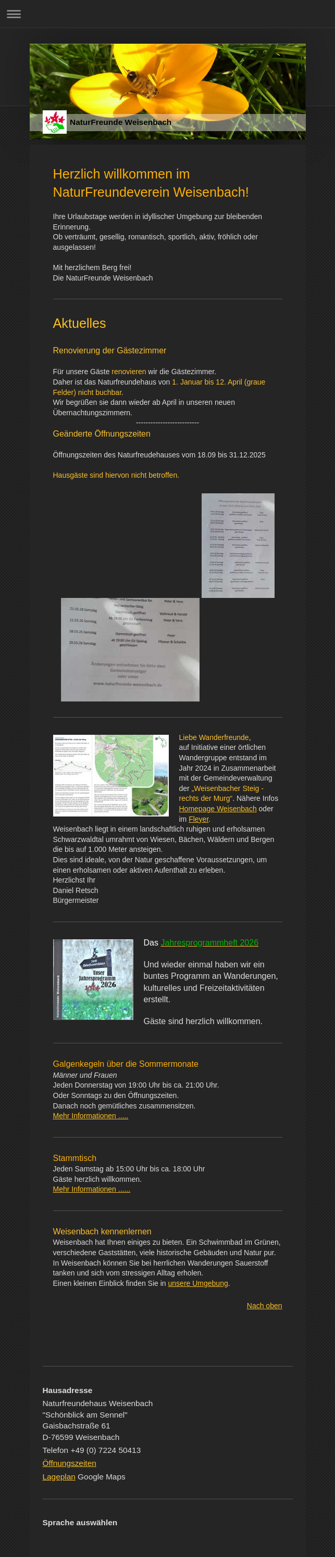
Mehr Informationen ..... (91, 1116)
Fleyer (198, 819)
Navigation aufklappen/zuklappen (167, 14)
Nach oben (264, 1305)
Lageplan (59, 1476)
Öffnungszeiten (69, 1463)
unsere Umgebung (198, 1283)
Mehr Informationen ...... (92, 1189)
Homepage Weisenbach (218, 809)
